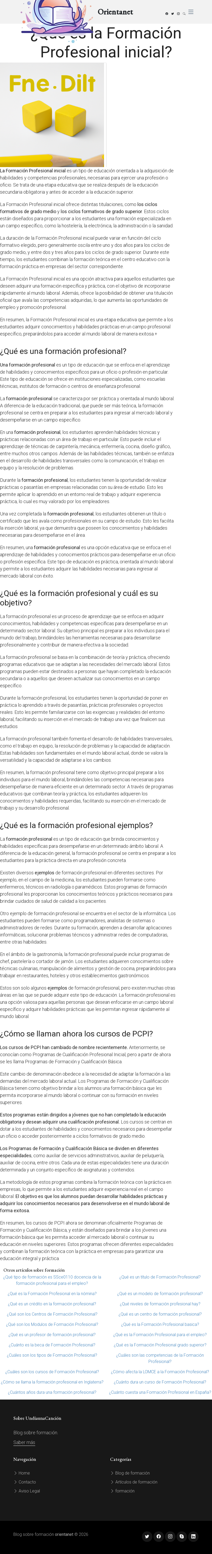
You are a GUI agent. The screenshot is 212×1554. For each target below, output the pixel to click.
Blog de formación (130, 1473)
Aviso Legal (26, 1490)
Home (21, 1473)
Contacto (24, 1482)
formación (122, 1490)
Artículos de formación (133, 1482)
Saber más (24, 1442)
